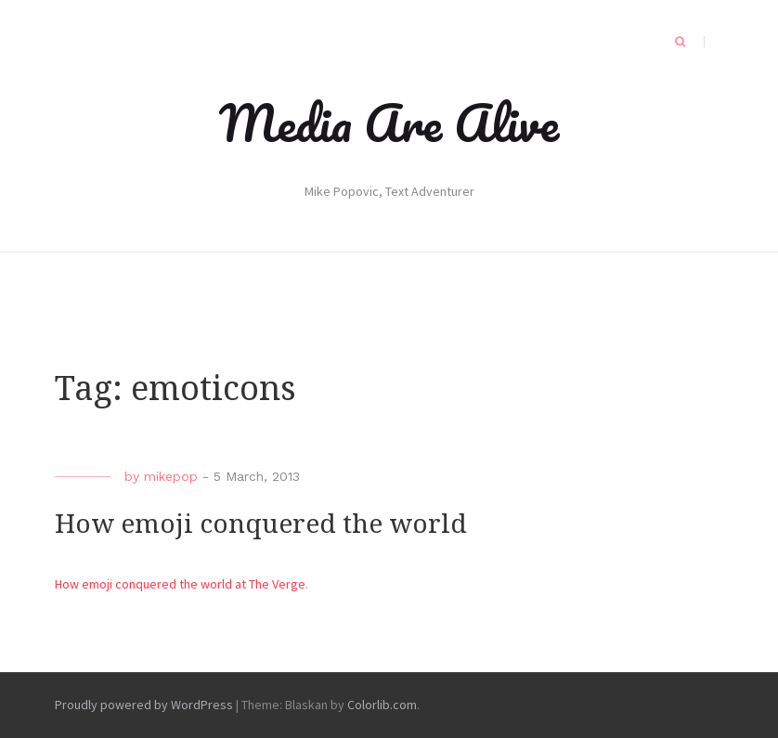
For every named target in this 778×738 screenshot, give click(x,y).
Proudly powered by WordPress (144, 704)
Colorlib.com (382, 704)
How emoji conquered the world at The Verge (180, 584)
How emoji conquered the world (261, 524)
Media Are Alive (389, 122)
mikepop (171, 476)
